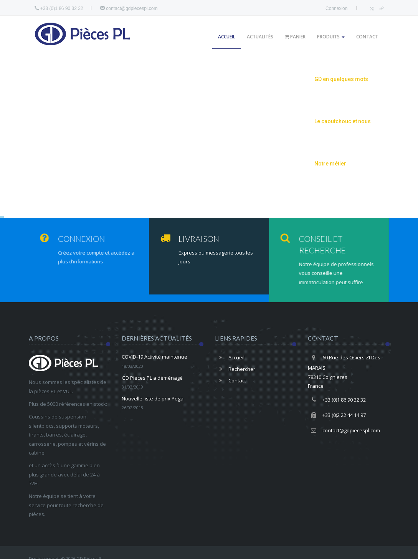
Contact (367, 36)
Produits (331, 36)
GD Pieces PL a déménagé (162, 383)
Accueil (226, 36)
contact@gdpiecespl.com (129, 8)
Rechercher (235, 369)
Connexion (336, 8)
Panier (295, 36)
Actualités (260, 36)
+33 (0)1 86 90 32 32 (337, 399)
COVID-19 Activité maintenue (162, 361)
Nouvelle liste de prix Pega (162, 403)
